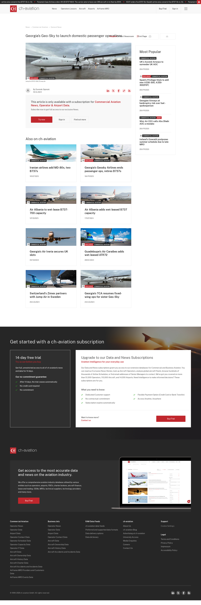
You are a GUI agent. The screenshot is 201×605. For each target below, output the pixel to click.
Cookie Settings (167, 531)
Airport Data (15, 538)
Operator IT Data (17, 553)
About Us (127, 531)
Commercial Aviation (40, 27)
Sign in (175, 9)
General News (56, 27)
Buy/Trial (163, 9)
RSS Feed (129, 95)
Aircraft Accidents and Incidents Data (26, 571)
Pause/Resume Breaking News (199, 2)
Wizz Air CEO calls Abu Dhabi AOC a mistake (154, 127)
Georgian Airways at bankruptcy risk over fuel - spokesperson (152, 108)
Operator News (16, 531)
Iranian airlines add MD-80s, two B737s (50, 174)
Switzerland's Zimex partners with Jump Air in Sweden (48, 299)
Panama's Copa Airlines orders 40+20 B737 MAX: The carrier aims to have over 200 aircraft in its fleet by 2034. (81, 2)
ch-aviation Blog (130, 534)
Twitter (178, 598)
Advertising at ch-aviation (134, 538)
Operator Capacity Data (20, 549)
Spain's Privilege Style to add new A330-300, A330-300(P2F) (154, 87)
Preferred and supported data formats (101, 534)
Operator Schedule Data (20, 546)
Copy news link (124, 95)
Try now (41, 124)
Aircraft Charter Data (19, 568)
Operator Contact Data (20, 542)
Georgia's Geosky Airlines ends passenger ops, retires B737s (104, 174)
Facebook (119, 95)
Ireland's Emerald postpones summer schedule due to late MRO (154, 146)
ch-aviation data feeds (95, 531)
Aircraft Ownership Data (20, 560)
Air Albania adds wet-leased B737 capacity (106, 216)
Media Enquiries (130, 546)
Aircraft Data (15, 557)
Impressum (165, 551)
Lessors (94, 9)
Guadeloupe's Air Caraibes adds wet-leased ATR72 (104, 257)
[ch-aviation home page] (24, 8)
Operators (77, 9)
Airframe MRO (145, 9)
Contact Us (128, 553)
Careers (126, 549)
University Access (130, 542)
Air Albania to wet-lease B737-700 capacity (49, 216)
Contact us (86, 425)
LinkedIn (108, 95)
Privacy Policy (167, 548)
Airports (126, 9)
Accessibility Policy (169, 555)
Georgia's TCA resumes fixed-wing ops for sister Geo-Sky (103, 299)
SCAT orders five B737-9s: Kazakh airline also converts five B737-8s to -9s (156, 2)
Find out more (80, 124)
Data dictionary (91, 542)
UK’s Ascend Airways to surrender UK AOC (151, 67)
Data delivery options (94, 538)
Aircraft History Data (19, 564)
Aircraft (110, 9)
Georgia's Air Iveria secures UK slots (49, 257)
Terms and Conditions (170, 544)
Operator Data (16, 534)
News (61, 9)
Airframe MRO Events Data (21, 582)
